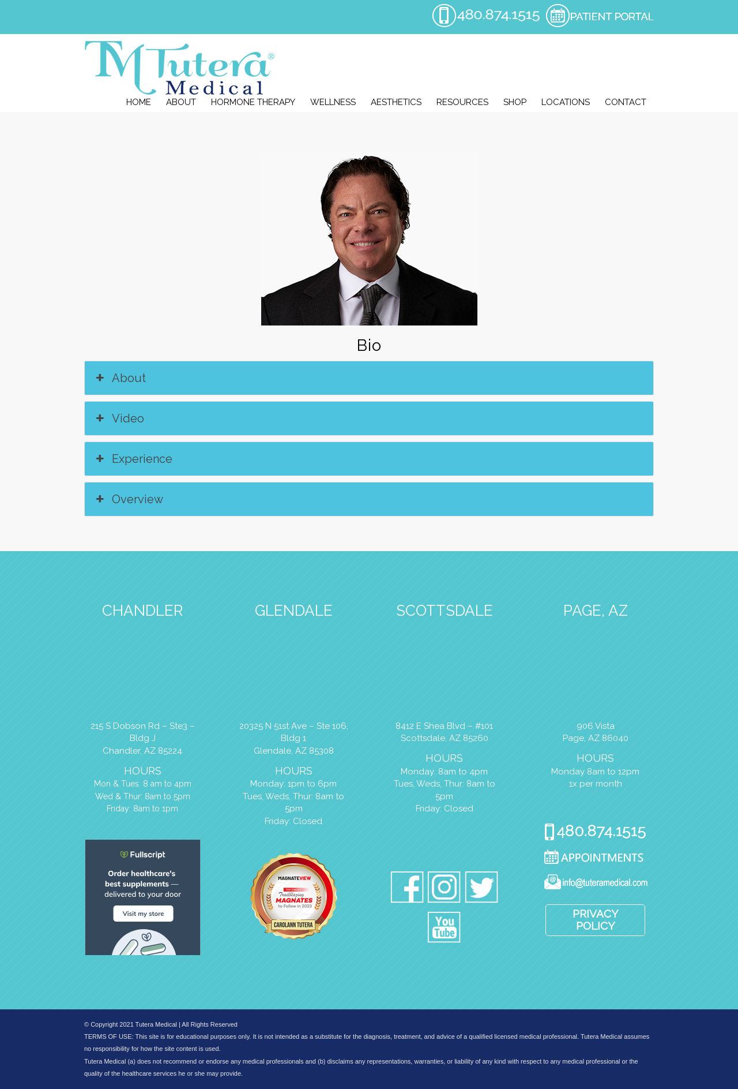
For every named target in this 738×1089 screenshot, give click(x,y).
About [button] (119, 378)
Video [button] (118, 418)
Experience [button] (132, 459)
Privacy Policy (596, 919)
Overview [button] (128, 499)
